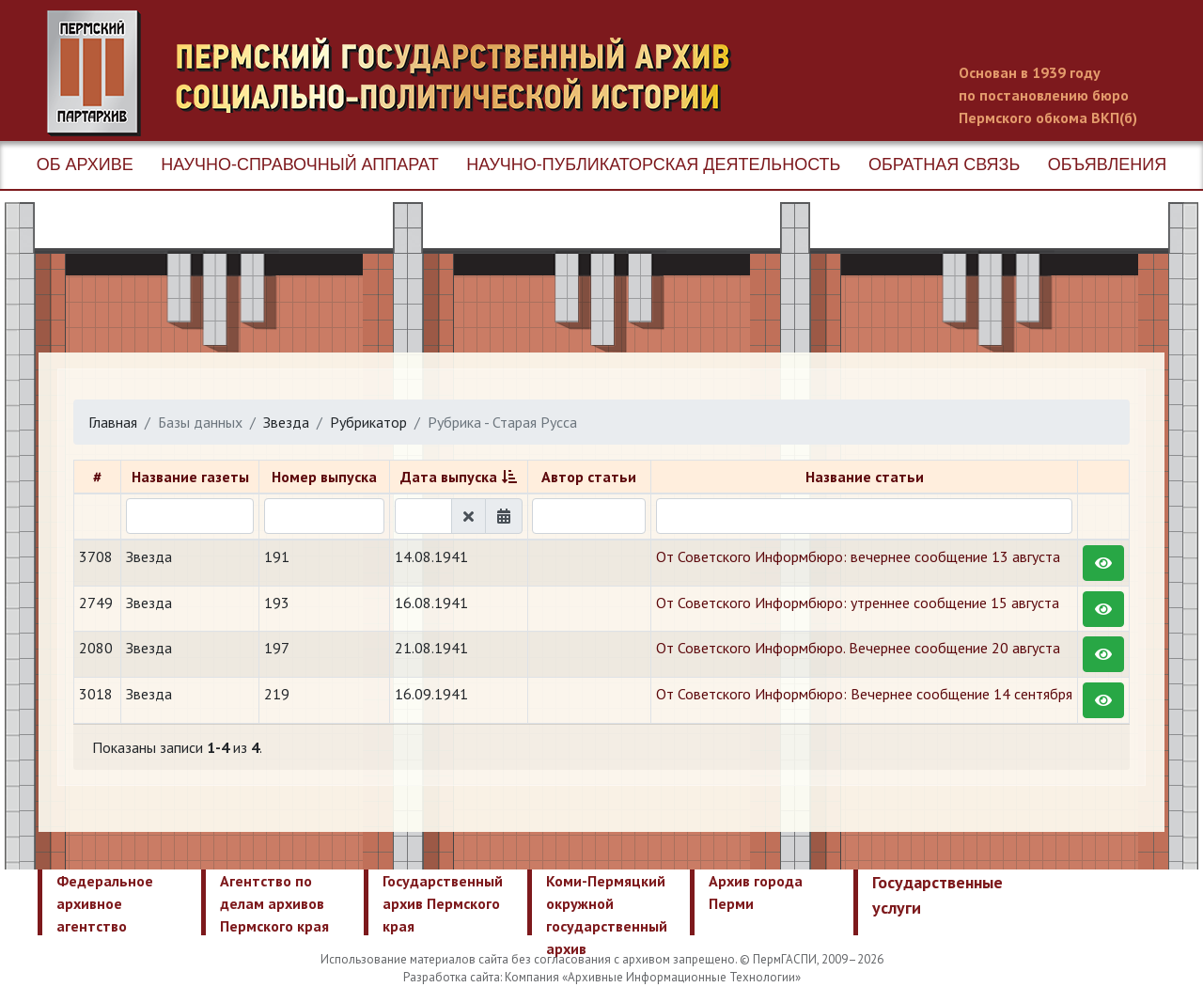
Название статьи (864, 476)
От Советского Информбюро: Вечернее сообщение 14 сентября (864, 693)
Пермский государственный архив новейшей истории (399, 73)
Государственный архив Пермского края (443, 903)
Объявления (1107, 164)
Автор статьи (588, 476)
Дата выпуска (448, 476)
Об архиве (85, 164)
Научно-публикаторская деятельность (653, 164)
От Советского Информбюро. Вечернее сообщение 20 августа (858, 647)
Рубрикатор (368, 422)
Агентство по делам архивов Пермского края (274, 903)
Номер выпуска (324, 476)
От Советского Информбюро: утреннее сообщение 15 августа (857, 602)
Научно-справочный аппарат (299, 164)
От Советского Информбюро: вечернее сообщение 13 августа (858, 556)
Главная (112, 422)
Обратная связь (944, 164)
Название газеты (190, 476)
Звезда (286, 422)
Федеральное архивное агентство (104, 903)
